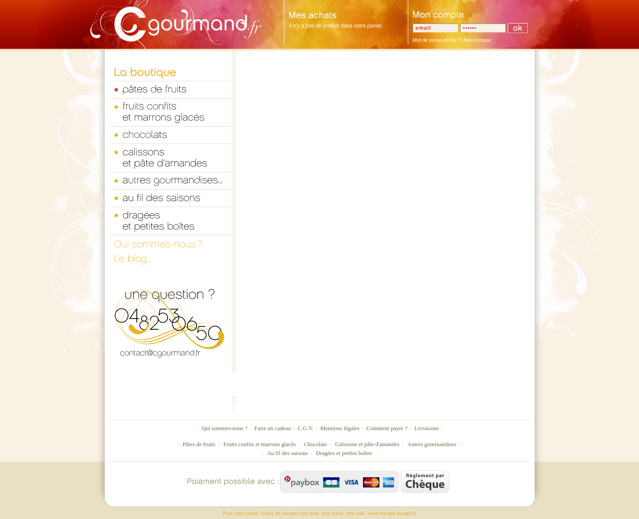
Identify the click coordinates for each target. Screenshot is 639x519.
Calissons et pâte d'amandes (367, 444)
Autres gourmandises (431, 444)
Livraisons (426, 428)
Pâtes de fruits (199, 444)
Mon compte (477, 40)
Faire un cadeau (272, 428)
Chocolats (315, 444)
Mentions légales (339, 428)
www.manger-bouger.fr (392, 513)
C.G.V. (306, 428)
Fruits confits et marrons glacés (259, 444)
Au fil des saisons (287, 453)
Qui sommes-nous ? (224, 428)
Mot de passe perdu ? (436, 40)
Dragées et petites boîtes (344, 453)
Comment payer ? (387, 428)
